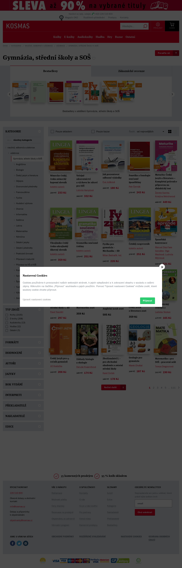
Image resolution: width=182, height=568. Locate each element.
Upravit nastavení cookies (37, 299)
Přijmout (147, 300)
